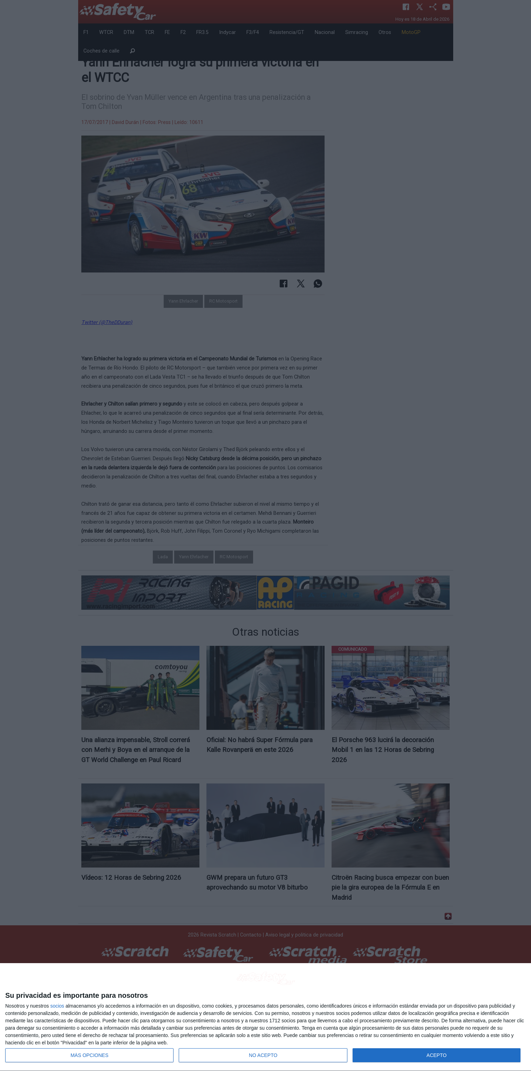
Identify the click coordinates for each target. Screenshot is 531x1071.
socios (57, 1005)
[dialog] (265, 1017)
